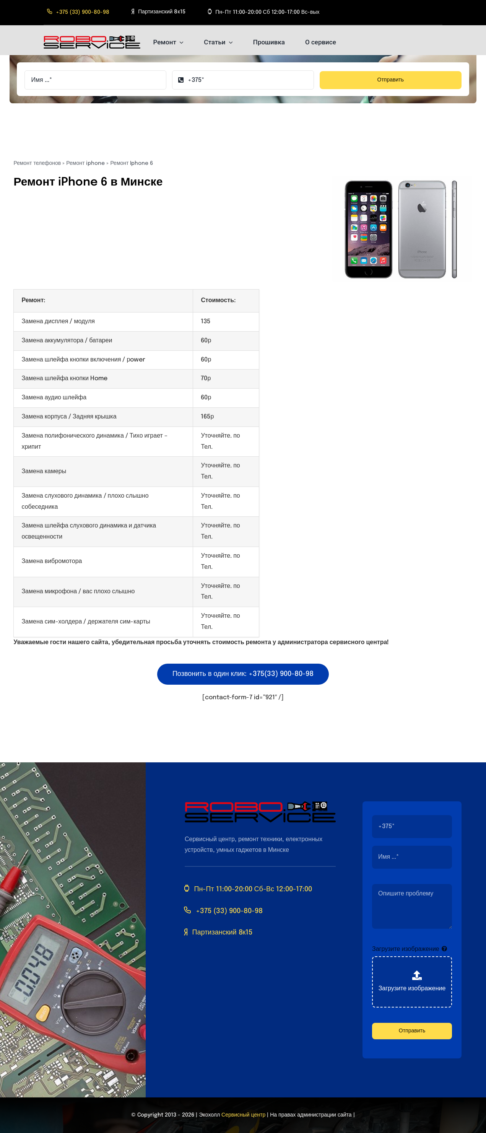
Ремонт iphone (85, 163)
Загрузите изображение (405, 949)
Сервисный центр (243, 1115)
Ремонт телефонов (37, 163)
